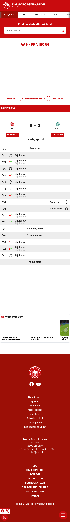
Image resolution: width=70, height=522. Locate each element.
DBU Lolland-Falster (35, 487)
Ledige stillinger (35, 414)
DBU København (35, 483)
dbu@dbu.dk (36, 452)
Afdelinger (35, 406)
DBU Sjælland (35, 492)
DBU (35, 466)
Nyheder (35, 401)
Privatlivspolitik (35, 418)
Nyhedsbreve (35, 397)
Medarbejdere (35, 410)
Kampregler (57, 99)
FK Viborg (58, 128)
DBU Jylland (35, 479)
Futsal (35, 496)
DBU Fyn (35, 474)
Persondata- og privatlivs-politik (35, 504)
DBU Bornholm (35, 470)
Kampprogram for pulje (33, 99)
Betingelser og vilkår (35, 427)
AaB (12, 128)
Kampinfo (11, 99)
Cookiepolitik (35, 423)
